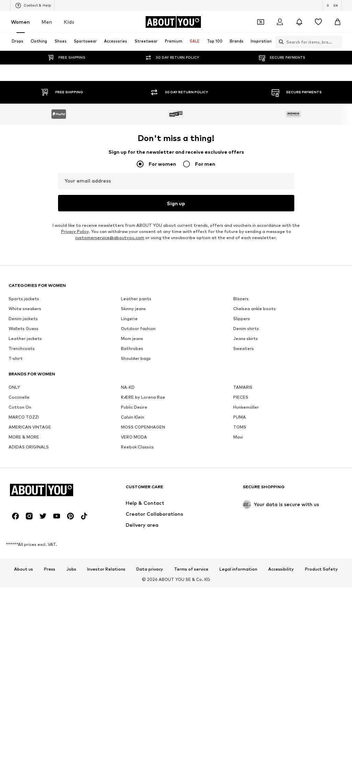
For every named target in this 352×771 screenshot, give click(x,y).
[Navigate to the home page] (173, 22)
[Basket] (337, 22)
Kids (69, 22)
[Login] (280, 22)
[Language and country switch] (332, 5)
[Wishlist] (318, 22)
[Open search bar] (279, 42)
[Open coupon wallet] (261, 22)
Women (20, 22)
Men (47, 22)
